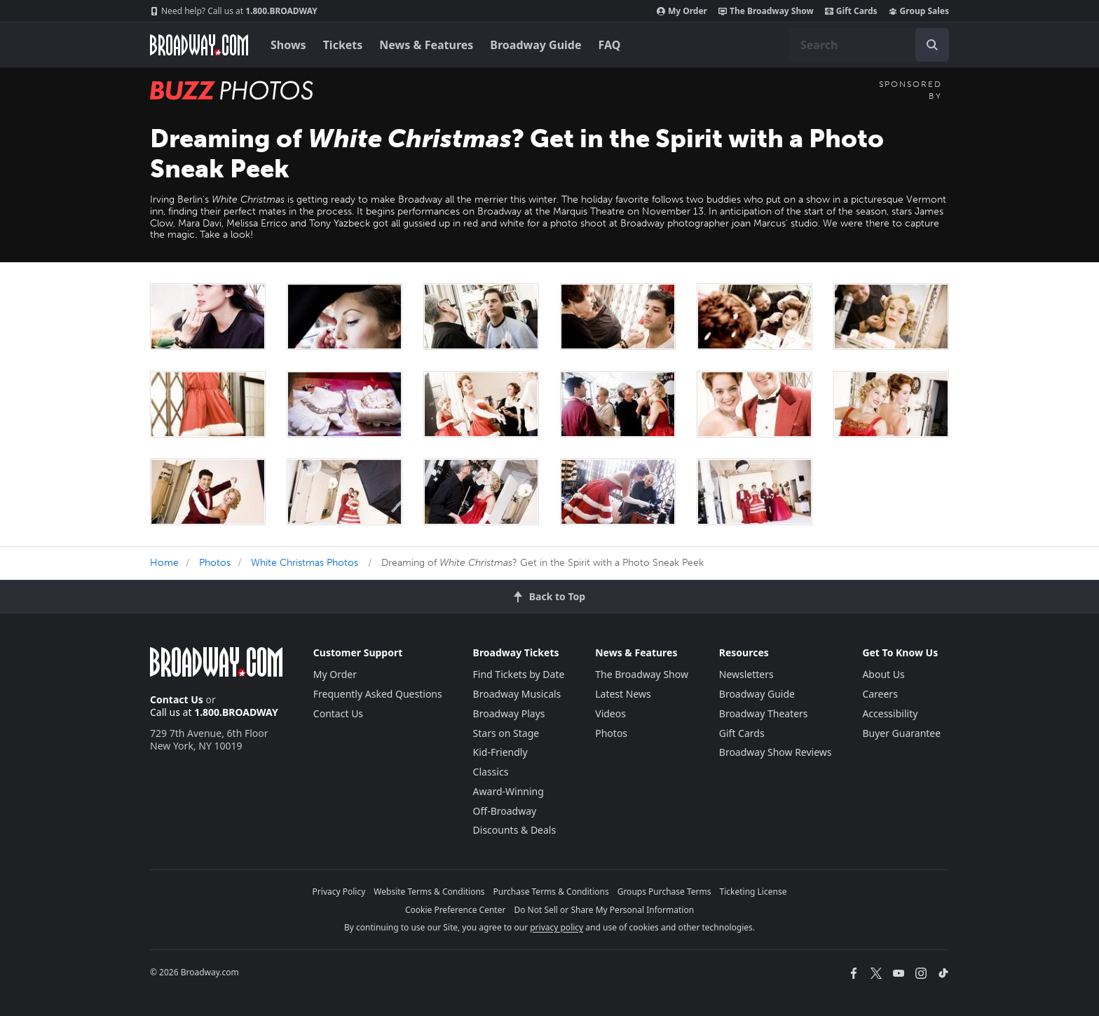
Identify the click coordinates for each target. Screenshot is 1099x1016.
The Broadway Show (766, 11)
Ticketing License (753, 892)
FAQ (610, 44)
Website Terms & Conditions (429, 892)
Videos (610, 713)
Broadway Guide (535, 44)
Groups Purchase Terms (664, 892)
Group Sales (919, 11)
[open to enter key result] (932, 45)
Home (164, 563)
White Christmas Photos (304, 563)
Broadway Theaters (763, 713)
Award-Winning (508, 791)
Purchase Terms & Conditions (551, 892)
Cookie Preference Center (455, 910)
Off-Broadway (505, 811)
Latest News (623, 693)
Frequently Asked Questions (377, 693)
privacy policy (556, 927)
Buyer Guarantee (901, 733)
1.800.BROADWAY (234, 11)
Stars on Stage (506, 733)
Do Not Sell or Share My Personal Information (604, 910)
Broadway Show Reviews (775, 752)
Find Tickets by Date (519, 674)
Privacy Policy (339, 892)
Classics (491, 771)
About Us (883, 674)
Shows (288, 44)
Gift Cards (851, 11)
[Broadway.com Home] (199, 44)
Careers (879, 693)
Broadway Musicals (517, 693)
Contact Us (176, 699)
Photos (215, 563)
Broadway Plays (509, 713)
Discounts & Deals (515, 829)
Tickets (343, 44)
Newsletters (746, 674)
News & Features (426, 44)
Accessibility (889, 713)
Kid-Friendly (500, 752)
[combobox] (869, 45)
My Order (682, 11)
